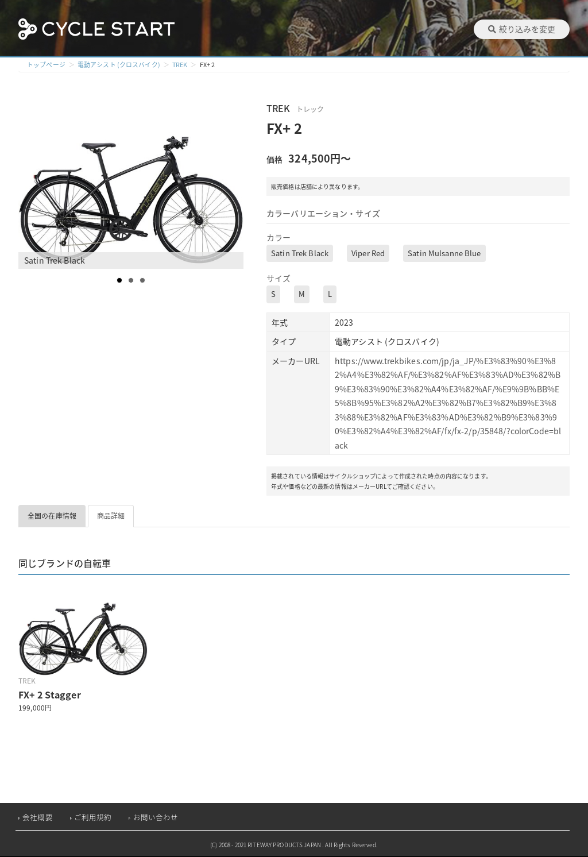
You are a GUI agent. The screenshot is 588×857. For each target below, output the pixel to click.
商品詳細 (111, 516)
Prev (33, 184)
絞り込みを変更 (521, 28)
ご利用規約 (93, 817)
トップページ (46, 65)
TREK (180, 65)
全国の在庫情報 (52, 516)
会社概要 (37, 817)
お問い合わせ (156, 817)
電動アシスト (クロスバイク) (119, 65)
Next (234, 184)
